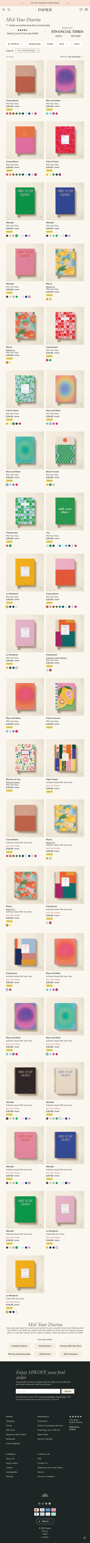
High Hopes (52, 779)
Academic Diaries (19, 1346)
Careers (9, 1468)
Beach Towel (52, 472)
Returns (41, 1472)
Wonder (10, 223)
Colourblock (12, 101)
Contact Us (42, 1463)
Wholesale (10, 1439)
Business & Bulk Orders (16, 1434)
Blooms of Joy (13, 779)
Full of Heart (52, 162)
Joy (48, 533)
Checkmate (52, 347)
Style (63, 44)
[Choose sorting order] (76, 56)
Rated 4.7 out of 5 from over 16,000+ (22, 33)
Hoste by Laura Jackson (56, 658)
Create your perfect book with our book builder (28, 25)
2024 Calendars (71, 1354)
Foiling (50, 44)
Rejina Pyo (50, 287)
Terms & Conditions (47, 1397)
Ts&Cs (45, 1534)
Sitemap (9, 1477)
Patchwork (51, 655)
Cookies (45, 1537)
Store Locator (12, 1463)
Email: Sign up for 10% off (49, 1430)
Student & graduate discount (50, 1426)
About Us (10, 1459)
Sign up (68, 1391)
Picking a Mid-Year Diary (70, 1346)
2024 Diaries (45, 1354)
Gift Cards (10, 1430)
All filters (15, 44)
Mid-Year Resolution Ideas (19, 1354)
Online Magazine (13, 1444)
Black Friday (43, 1434)
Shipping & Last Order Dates (50, 1468)
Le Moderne (12, 594)
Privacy (45, 1531)
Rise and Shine (53, 101)
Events (9, 1426)
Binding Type (35, 44)
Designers (10, 1421)
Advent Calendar (45, 1439)
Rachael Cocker (13, 782)
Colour (77, 44)
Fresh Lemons (53, 718)
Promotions (42, 1421)
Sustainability (12, 1472)
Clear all (9, 51)
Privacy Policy (61, 1397)
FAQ (39, 1459)
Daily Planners (45, 1346)
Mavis (49, 284)
